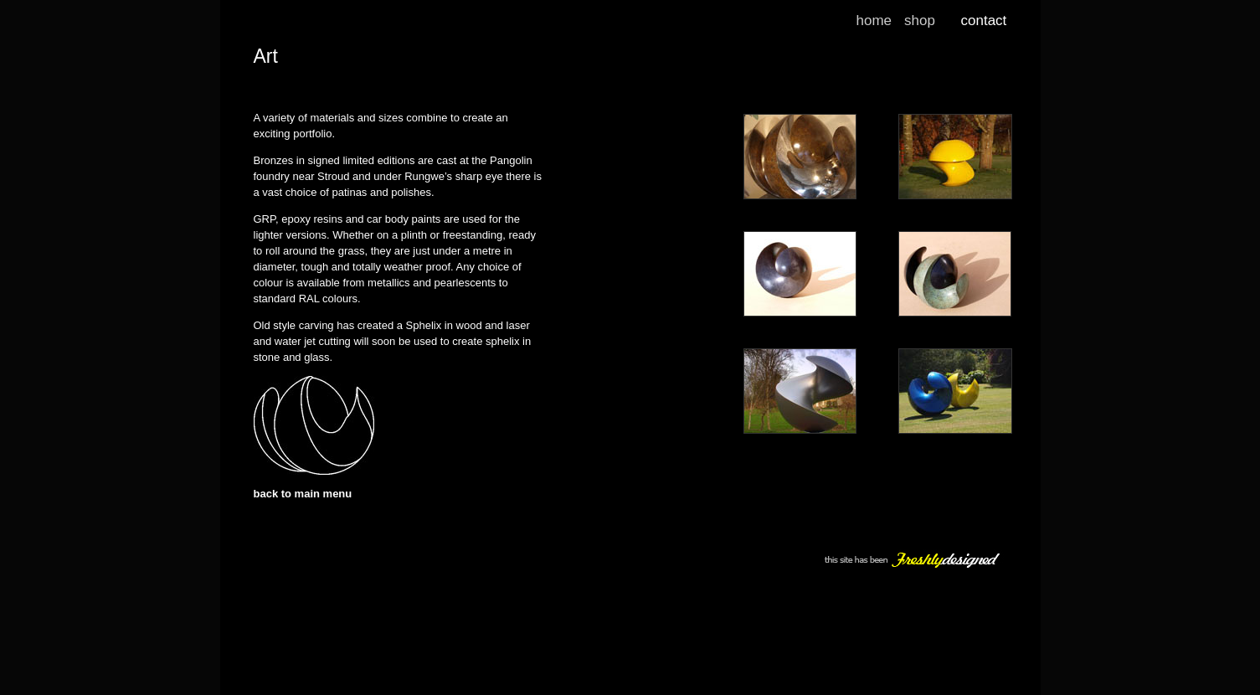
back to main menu (303, 493)
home (874, 20)
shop (919, 20)
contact (984, 20)
